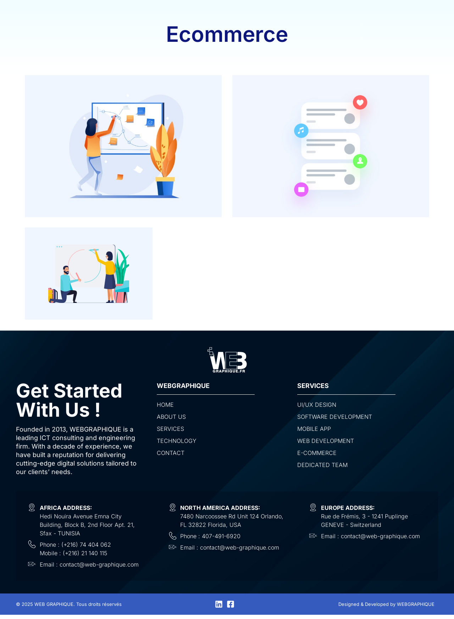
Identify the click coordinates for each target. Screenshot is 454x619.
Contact (170, 452)
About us (171, 416)
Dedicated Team (322, 464)
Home (165, 404)
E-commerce (317, 452)
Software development (334, 416)
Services (170, 428)
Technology (176, 440)
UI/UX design (316, 404)
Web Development (325, 440)
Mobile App (314, 428)
